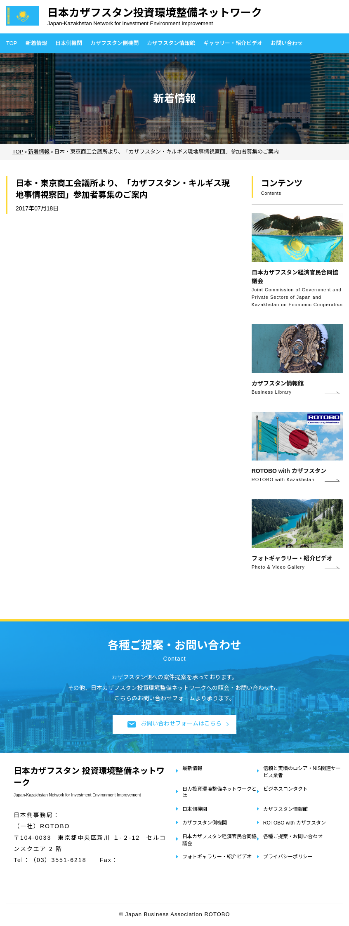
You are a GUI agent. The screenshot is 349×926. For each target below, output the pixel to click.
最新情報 (192, 768)
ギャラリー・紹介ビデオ (232, 43)
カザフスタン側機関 (114, 43)
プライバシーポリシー (288, 857)
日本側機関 (68, 43)
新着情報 (36, 43)
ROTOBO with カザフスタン (294, 823)
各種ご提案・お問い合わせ (293, 836)
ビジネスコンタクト (285, 789)
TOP (11, 43)
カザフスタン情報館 (171, 43)
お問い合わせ (287, 43)
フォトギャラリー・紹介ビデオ (217, 857)
